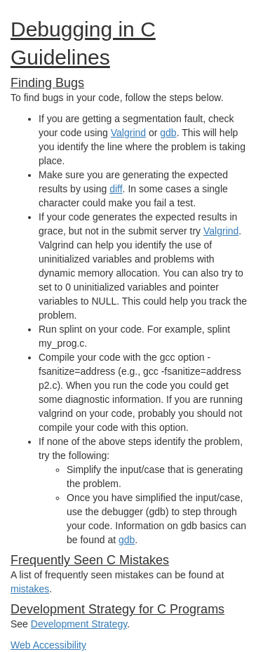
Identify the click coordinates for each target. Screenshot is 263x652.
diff (115, 188)
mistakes (30, 588)
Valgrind (128, 132)
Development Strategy (79, 624)
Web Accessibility (48, 645)
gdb (168, 132)
